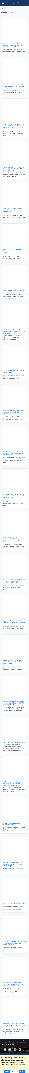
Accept (22, 1071)
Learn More (15, 1071)
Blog (2, 8)
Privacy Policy (18, 1064)
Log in (25, 3)
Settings (7, 1071)
